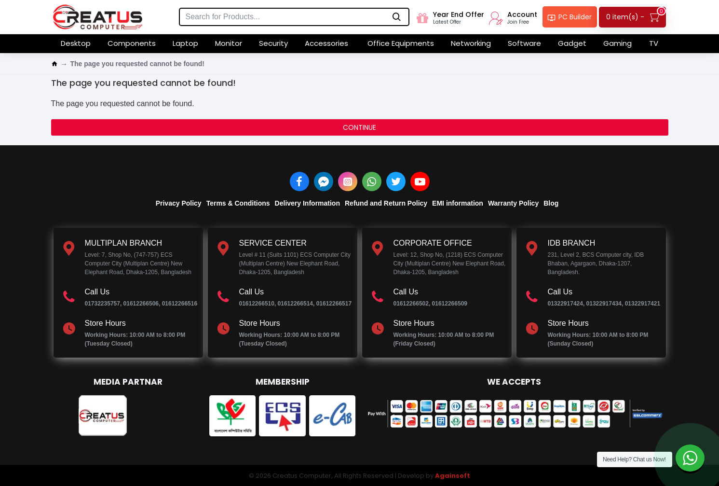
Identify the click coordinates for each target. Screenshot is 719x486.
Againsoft (452, 475)
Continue (359, 127)
